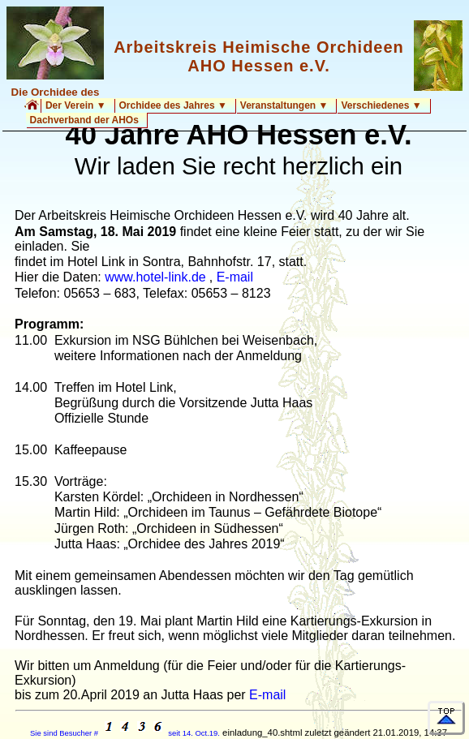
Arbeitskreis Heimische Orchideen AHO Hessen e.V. (259, 56)
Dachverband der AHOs (84, 120)
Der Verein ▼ (75, 105)
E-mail (235, 277)
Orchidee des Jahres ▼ (173, 105)
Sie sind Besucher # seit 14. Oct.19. (125, 732)
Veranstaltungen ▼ (284, 105)
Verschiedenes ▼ (381, 105)
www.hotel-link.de (155, 277)
